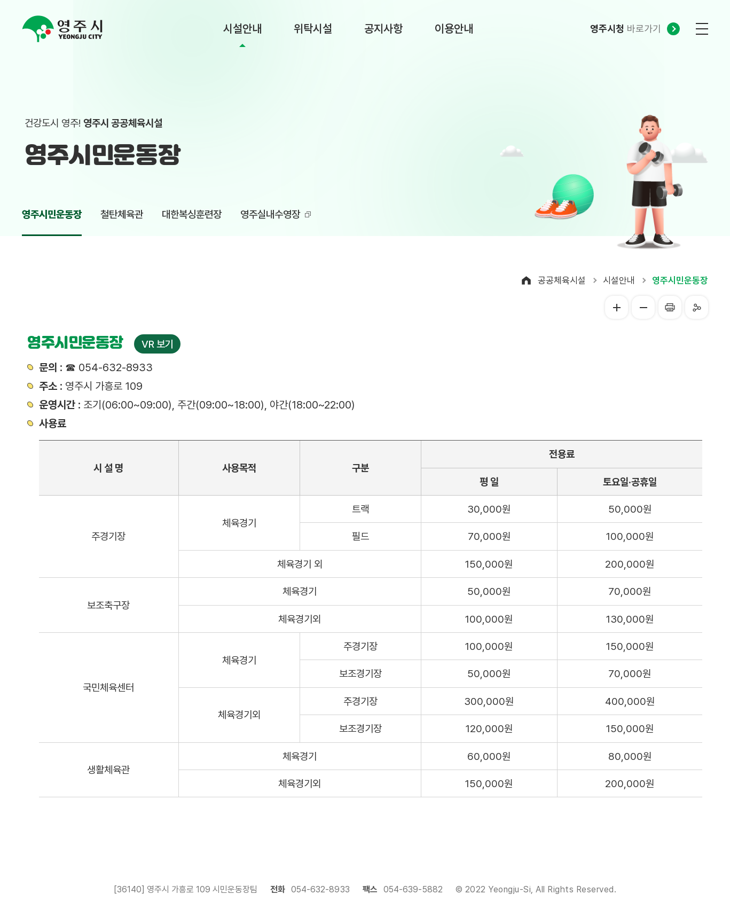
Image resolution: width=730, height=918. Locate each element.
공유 (696, 307)
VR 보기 (157, 344)
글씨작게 (643, 307)
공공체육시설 (562, 280)
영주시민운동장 (680, 280)
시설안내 (619, 280)
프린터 (669, 307)
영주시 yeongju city (62, 29)
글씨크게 (616, 307)
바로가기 (625, 28)
